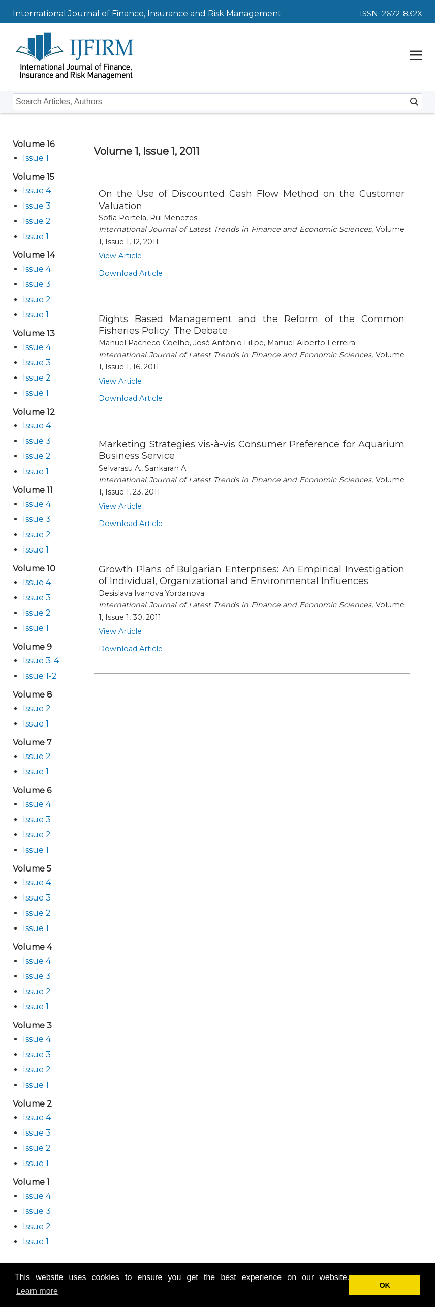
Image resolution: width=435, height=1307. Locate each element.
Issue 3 (37, 206)
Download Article (131, 273)
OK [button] (384, 1285)
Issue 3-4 (41, 660)
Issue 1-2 (40, 676)
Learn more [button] (37, 1291)
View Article (120, 255)
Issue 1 (36, 158)
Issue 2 (37, 221)
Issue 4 (37, 190)
